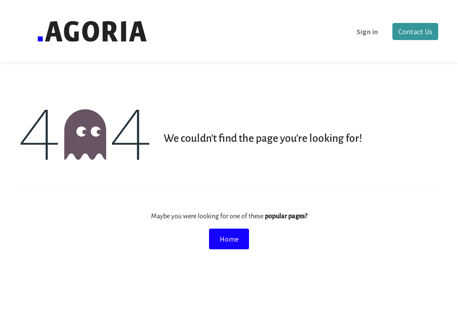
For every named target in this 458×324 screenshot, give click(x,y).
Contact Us (415, 31)
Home (229, 238)
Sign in (367, 31)
